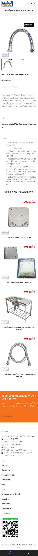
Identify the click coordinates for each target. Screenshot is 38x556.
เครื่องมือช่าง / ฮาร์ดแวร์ (11, 494)
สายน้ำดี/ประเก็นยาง (16, 124)
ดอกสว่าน (5, 499)
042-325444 (16, 439)
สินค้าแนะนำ (6, 503)
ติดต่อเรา (5, 484)
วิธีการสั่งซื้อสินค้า (8, 475)
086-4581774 (16, 444)
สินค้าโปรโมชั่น (7, 508)
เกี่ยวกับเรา (6, 470)
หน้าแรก (4, 465)
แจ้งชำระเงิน (6, 479)
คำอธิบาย (5, 138)
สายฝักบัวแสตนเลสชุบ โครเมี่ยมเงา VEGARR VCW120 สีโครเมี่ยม (19, 375)
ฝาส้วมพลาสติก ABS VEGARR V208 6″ (19, 238)
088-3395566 (16, 441)
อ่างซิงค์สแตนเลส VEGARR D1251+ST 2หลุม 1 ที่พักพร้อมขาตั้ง (19, 328)
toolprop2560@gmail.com (22, 450)
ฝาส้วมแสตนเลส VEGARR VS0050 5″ (19, 282)
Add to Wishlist (4, 118)
